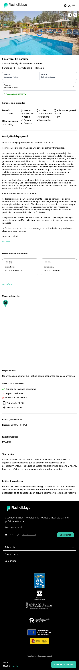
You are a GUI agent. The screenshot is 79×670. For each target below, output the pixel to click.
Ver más (7, 241)
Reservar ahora (64, 664)
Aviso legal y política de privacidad (39, 656)
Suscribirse (65, 534)
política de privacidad (28, 535)
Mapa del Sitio (39, 652)
